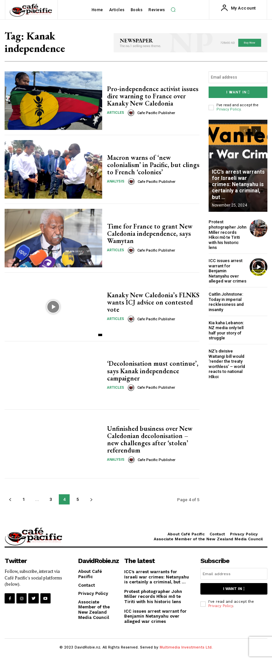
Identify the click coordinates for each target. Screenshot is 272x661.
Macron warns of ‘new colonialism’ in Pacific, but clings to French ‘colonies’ (153, 164)
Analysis (116, 181)
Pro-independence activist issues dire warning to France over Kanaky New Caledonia (152, 96)
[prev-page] (10, 499)
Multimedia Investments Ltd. (186, 647)
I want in (238, 92)
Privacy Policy (228, 109)
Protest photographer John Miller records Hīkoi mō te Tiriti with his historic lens (227, 234)
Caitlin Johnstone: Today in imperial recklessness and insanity (226, 302)
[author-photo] (132, 113)
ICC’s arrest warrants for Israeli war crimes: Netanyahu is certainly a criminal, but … (238, 184)
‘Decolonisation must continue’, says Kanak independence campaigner (152, 370)
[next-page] (91, 499)
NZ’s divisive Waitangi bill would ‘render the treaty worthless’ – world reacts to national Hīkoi (227, 364)
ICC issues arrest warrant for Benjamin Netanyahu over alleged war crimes (155, 616)
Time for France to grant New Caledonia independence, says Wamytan (150, 233)
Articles (115, 112)
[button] (173, 9)
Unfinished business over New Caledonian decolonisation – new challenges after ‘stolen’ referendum (150, 439)
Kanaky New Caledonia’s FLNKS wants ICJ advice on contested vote (153, 302)
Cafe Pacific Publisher (156, 113)
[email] (238, 77)
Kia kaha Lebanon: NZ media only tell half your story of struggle (226, 330)
